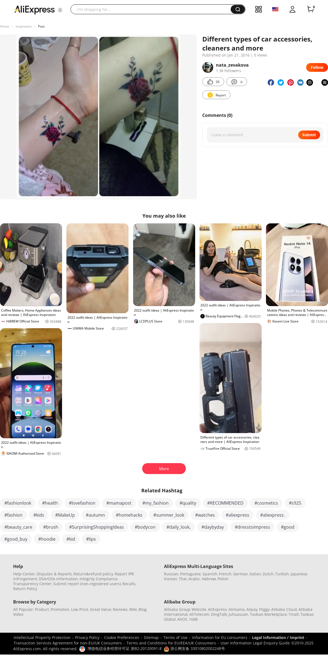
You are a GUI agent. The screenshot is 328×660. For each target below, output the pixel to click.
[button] (60, 10)
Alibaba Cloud (284, 609)
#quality (188, 503)
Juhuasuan (238, 614)
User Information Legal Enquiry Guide (255, 643)
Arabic (194, 578)
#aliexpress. (272, 515)
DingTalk (219, 614)
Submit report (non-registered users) (87, 583)
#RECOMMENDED (225, 503)
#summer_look (168, 515)
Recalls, (129, 583)
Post (41, 26)
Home (4, 26)
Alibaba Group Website (185, 609)
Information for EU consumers (219, 637)
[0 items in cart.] (310, 9)
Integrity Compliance (99, 578)
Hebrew (209, 578)
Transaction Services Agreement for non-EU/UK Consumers (68, 643)
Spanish (210, 573)
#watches (205, 515)
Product (42, 609)
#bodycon (145, 527)
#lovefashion (82, 503)
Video (18, 614)
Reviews (120, 609)
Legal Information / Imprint (278, 637)
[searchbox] (153, 9)
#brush (50, 527)
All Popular (23, 609)
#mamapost (118, 503)
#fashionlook (17, 503)
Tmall (294, 614)
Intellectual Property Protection (42, 637)
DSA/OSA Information (58, 578)
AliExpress (217, 609)
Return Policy (25, 588)
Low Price (79, 609)
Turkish (282, 573)
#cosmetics (266, 503)
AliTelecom (199, 614)
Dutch (268, 573)
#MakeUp (65, 515)
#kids (38, 515)
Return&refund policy (93, 573)
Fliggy (264, 609)
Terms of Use (175, 637)
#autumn (95, 515)
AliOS (182, 619)
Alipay (251, 609)
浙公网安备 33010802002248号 (194, 648)
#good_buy (15, 539)
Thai (183, 578)
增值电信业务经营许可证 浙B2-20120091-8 (124, 648)
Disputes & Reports (54, 573)
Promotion (60, 609)
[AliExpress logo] (34, 9)
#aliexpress (237, 515)
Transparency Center (32, 583)
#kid (70, 539)
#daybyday (212, 527)
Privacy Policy (87, 637)
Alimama (237, 609)
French (225, 573)
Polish (223, 578)
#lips (91, 539)
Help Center (24, 573)
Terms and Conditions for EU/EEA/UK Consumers (171, 643)
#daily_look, (178, 527)
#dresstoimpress (252, 527)
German (240, 573)
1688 (193, 619)
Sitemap (151, 637)
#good (287, 527)
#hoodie (46, 539)
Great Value (100, 609)
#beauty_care (18, 527)
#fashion (13, 515)
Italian (255, 573)
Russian (171, 573)
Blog (143, 609)
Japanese (299, 573)
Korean (170, 578)
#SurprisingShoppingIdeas (96, 527)
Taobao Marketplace (268, 614)
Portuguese (190, 573)
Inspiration (24, 26)
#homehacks (129, 515)
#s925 (295, 503)
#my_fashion (155, 503)
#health (50, 503)
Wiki (133, 609)
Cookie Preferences (121, 637)
